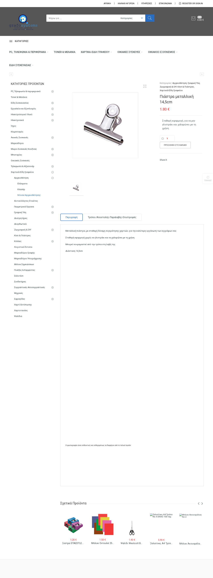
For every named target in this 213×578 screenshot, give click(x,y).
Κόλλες (17, 241)
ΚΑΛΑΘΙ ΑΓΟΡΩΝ (126, 3)
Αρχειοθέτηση (179, 83)
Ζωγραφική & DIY (168, 86)
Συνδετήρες (20, 281)
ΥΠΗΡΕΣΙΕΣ (146, 3)
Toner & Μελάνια (64, 52)
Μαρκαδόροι (17, 143)
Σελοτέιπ (18, 276)
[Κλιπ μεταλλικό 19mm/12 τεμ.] (11, 74)
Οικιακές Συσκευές (128, 52)
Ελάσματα (22, 183)
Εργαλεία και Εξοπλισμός (23, 108)
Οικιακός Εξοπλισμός (161, 52)
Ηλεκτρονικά (17, 120)
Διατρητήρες (20, 218)
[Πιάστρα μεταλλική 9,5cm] (202, 74)
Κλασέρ (21, 189)
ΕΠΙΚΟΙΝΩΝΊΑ (165, 3)
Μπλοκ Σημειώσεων (24, 264)
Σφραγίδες (19, 299)
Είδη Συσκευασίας (20, 65)
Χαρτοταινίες (21, 310)
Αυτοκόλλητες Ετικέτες (26, 201)
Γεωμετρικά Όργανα (24, 206)
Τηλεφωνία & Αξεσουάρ (22, 166)
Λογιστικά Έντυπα (23, 247)
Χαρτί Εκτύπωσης (23, 304)
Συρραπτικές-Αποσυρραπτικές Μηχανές (29, 290)
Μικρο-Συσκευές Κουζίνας (24, 149)
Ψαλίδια (18, 316)
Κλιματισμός (17, 131)
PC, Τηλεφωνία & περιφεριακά (27, 52)
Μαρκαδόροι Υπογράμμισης (28, 258)
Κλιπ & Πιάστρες (186, 86)
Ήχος (13, 126)
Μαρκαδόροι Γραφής (24, 253)
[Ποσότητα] (167, 138)
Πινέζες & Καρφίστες (24, 270)
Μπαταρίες (16, 155)
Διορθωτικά (20, 224)
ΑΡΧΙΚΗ (107, 3)
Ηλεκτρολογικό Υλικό (21, 114)
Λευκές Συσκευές (19, 137)
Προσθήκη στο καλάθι (175, 145)
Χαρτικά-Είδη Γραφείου (95, 52)
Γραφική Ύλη (194, 83)
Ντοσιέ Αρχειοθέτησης (29, 195)
